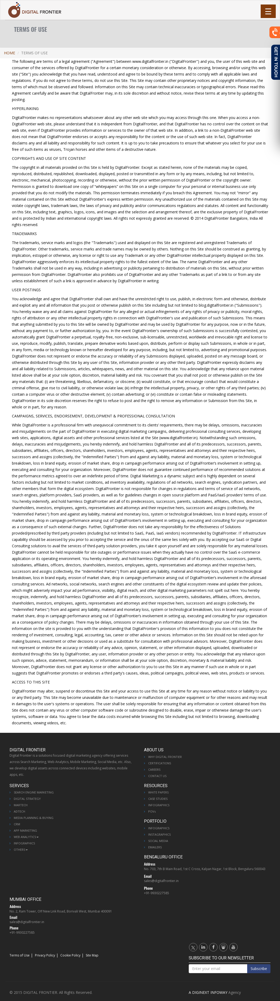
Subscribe (259, 968)
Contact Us (157, 776)
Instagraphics (159, 834)
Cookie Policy (70, 955)
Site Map (92, 955)
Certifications (159, 763)
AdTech (19, 811)
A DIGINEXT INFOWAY (208, 992)
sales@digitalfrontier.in (161, 881)
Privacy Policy (45, 955)
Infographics (24, 843)
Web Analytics (26, 837)
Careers (154, 769)
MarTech (21, 805)
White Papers (158, 792)
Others (21, 850)
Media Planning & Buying (33, 818)
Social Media (158, 841)
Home (9, 52)
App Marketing (25, 830)
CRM (17, 824)
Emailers (155, 847)
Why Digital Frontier (165, 757)
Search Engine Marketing (34, 792)
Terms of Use (20, 955)
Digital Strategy (27, 799)
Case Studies (158, 799)
